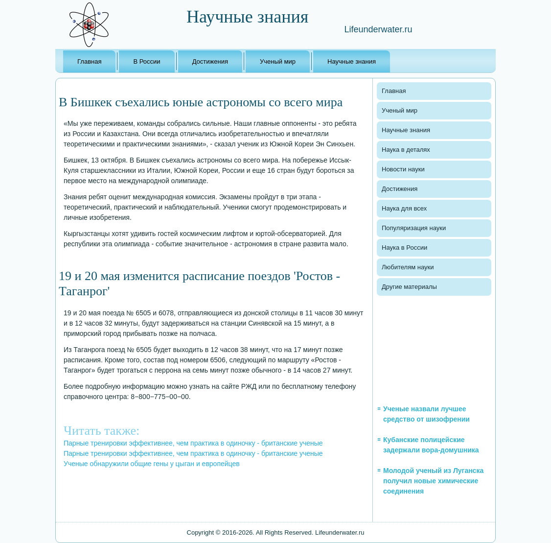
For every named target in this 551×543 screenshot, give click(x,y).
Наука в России (404, 247)
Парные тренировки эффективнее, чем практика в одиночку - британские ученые (193, 443)
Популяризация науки (414, 228)
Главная (89, 61)
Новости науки (403, 169)
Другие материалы (409, 286)
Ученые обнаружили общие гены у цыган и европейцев (152, 464)
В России (146, 61)
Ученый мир (278, 61)
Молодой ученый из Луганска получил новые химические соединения (433, 481)
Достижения (210, 61)
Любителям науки (408, 267)
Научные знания (351, 61)
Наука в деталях (406, 149)
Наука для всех (404, 208)
